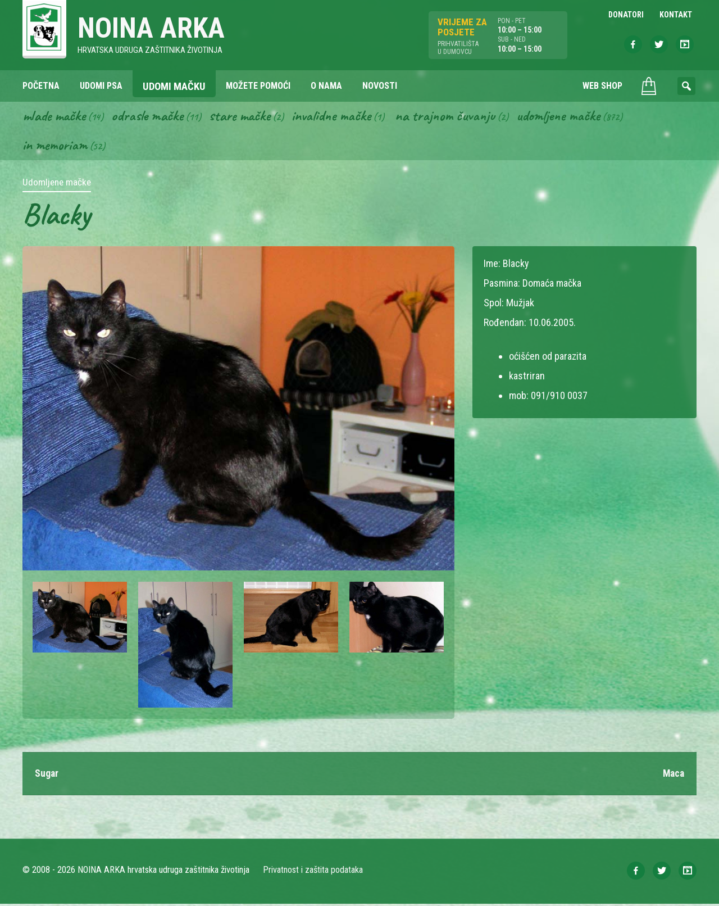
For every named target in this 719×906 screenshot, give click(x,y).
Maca (672, 775)
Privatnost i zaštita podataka (313, 872)
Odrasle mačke (151, 116)
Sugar (47, 775)
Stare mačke (245, 116)
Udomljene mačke (571, 116)
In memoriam (55, 146)
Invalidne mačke (339, 116)
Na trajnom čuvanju (455, 116)
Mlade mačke (55, 116)
